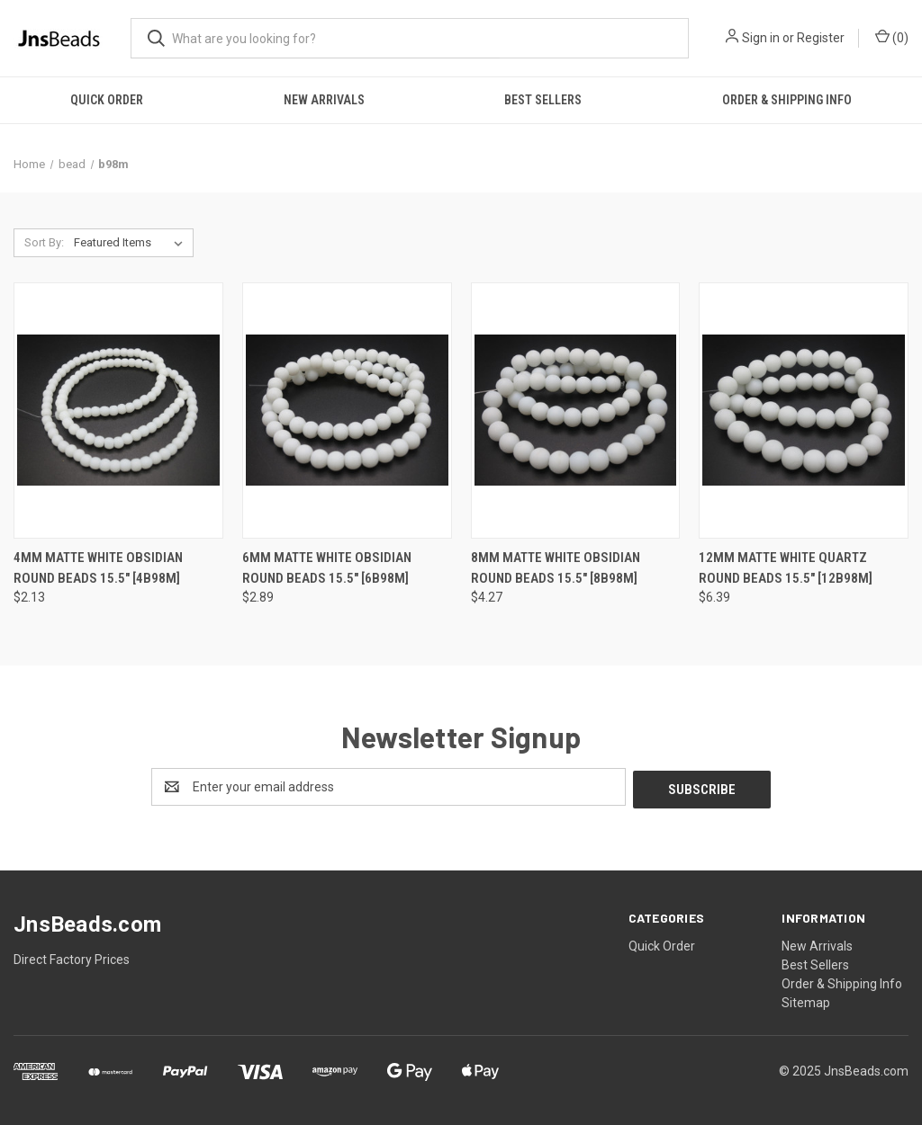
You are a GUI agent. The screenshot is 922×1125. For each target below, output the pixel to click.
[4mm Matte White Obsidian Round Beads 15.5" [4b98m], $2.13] (118, 410)
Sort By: (44, 242)
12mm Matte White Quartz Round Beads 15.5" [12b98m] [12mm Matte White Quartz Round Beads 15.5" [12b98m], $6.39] (785, 567)
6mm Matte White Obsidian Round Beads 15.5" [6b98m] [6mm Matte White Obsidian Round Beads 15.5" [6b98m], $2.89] (326, 567)
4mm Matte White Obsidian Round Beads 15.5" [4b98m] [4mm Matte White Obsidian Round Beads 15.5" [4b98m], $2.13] (98, 567)
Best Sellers (543, 100)
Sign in (761, 38)
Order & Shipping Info (787, 100)
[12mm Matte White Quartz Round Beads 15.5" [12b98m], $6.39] (803, 410)
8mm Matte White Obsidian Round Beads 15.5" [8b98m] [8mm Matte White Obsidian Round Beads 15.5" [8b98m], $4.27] (555, 567)
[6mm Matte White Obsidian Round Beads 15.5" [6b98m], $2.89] (347, 410)
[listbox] (132, 242)
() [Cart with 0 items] (891, 37)
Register (821, 38)
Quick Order (106, 100)
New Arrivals (324, 100)
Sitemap (806, 1000)
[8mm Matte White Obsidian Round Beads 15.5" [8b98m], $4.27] (576, 410)
